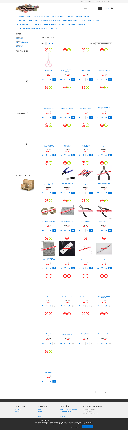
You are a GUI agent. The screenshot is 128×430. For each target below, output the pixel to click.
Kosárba (54, 79)
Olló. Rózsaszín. (48, 70)
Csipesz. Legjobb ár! (104, 259)
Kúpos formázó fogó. (67, 296)
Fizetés (62, 414)
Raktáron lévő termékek (41, 16)
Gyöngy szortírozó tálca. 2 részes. (67, 70)
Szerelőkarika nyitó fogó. (67, 183)
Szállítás (62, 416)
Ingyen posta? (20, 38)
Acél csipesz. (49, 296)
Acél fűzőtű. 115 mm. (85, 108)
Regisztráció (41, 411)
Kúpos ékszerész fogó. (67, 334)
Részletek (43, 79)
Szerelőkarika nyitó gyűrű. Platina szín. (104, 108)
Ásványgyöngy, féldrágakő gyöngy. (27, 20)
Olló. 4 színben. (48, 372)
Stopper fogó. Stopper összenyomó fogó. (48, 183)
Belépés (82, 1)
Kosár (39, 416)
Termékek (17, 411)
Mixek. (83, 20)
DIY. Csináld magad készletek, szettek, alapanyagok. (32, 28)
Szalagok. (38, 24)
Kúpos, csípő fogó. (85, 70)
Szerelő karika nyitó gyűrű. (48, 221)
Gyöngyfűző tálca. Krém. (48, 108)
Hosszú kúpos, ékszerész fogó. (49, 334)
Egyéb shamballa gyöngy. (70, 20)
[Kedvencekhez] (47, 79)
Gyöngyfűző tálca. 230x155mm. (85, 146)
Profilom (40, 414)
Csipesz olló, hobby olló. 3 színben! (85, 183)
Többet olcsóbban (57, 16)
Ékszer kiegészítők (93, 20)
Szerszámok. (71, 24)
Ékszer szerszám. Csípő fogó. (104, 183)
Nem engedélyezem (76, 427)
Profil (89, 1)
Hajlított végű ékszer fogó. (104, 146)
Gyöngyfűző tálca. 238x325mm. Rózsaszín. (48, 146)
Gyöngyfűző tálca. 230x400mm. (85, 334)
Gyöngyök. (70, 16)
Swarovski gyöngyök (82, 16)
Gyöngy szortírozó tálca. (104, 70)
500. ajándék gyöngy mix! (22, 42)
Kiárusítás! (54, 28)
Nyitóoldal (18, 409)
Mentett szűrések (107, 1)
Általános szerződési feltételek (68, 409)
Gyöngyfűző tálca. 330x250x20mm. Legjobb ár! (48, 259)
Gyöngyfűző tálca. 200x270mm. (67, 146)
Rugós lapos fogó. (85, 221)
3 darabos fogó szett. (85, 296)
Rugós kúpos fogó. (103, 221)
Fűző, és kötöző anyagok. (24, 24)
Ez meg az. (62, 24)
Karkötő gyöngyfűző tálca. (67, 221)
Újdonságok (20, 16)
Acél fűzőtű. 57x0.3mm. (67, 259)
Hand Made (81, 24)
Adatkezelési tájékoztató (66, 411)
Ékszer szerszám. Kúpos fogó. (104, 334)
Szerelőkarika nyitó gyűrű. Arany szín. (104, 296)
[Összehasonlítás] (50, 79)
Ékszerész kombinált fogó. (67, 108)
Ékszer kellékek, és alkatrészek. (50, 20)
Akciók (29, 16)
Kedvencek (97, 1)
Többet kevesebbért (50, 24)
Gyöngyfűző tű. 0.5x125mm (85, 259)
